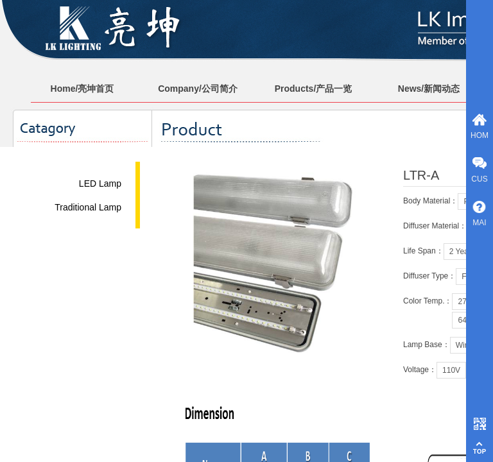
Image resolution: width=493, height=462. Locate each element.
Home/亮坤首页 (82, 88)
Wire (464, 345)
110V (451, 370)
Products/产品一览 (313, 88)
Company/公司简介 (198, 88)
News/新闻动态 (429, 88)
